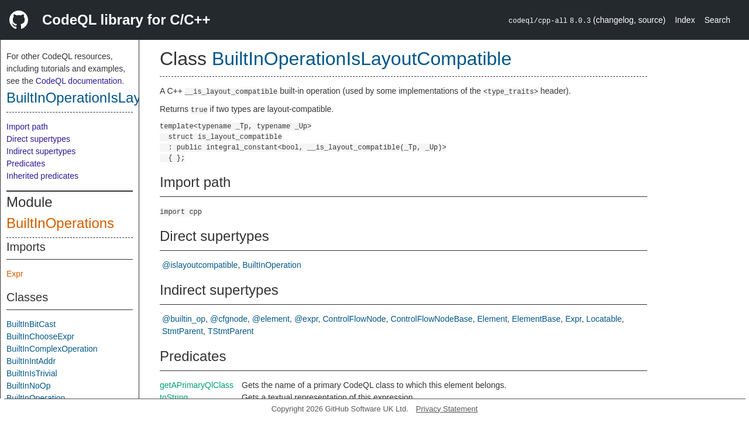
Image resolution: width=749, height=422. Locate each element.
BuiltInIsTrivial (31, 373)
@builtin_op (183, 319)
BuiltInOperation (35, 398)
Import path (27, 126)
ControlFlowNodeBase (432, 319)
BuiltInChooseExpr (40, 336)
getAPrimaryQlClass (196, 385)
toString (174, 397)
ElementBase (536, 319)
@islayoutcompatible (200, 265)
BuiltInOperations (60, 223)
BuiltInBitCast (31, 324)
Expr (14, 273)
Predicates (25, 163)
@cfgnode (229, 319)
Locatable (604, 319)
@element (271, 319)
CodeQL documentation (79, 81)
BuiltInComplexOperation (52, 348)
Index (685, 20)
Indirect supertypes (40, 151)
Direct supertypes (38, 139)
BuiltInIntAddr (31, 361)
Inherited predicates (42, 176)
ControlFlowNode (354, 319)
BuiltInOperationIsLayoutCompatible (118, 98)
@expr (306, 319)
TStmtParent (231, 331)
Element (492, 319)
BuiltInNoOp (28, 385)
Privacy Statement (447, 408)
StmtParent (182, 331)
